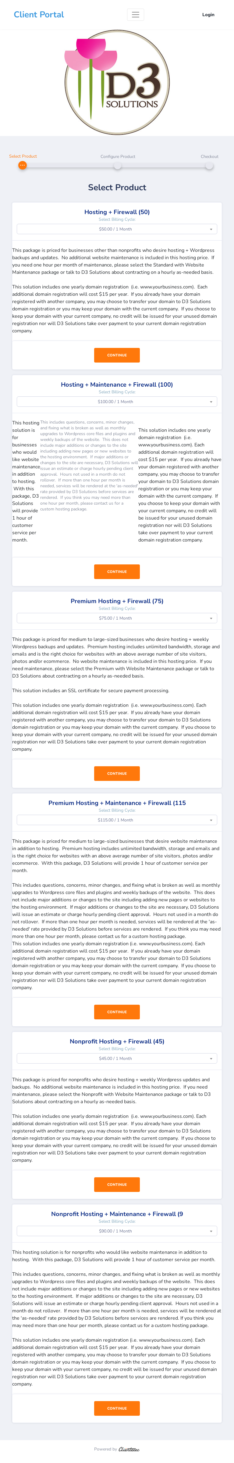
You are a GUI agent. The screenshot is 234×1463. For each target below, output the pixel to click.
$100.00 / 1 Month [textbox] (115, 402)
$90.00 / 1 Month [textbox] (115, 1231)
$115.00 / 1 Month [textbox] (115, 820)
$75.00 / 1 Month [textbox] (115, 618)
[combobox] (117, 229)
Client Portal (39, 14)
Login (208, 15)
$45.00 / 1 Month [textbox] (115, 1058)
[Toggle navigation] (135, 15)
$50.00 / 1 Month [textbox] (115, 229)
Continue (117, 355)
